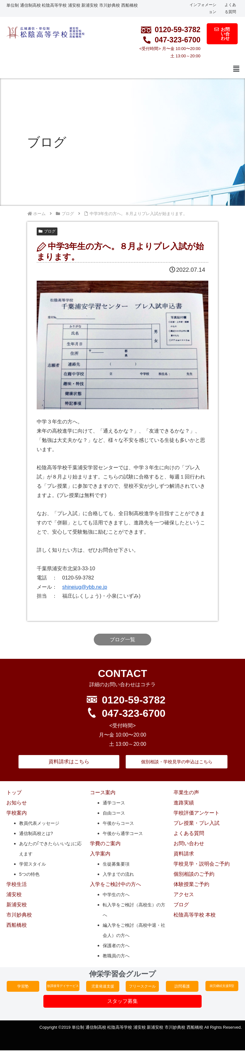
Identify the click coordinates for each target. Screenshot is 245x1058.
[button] (236, 69)
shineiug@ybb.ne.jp (84, 587)
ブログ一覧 (122, 639)
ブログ (47, 231)
